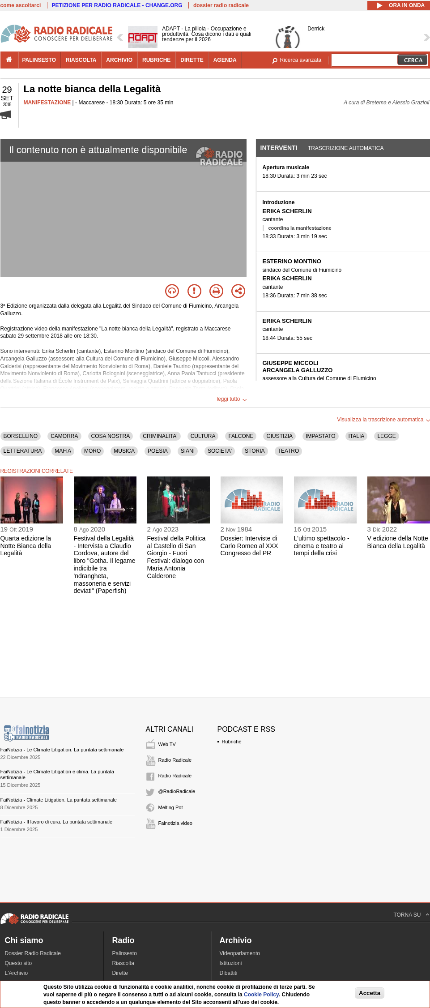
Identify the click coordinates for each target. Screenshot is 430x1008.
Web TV (167, 744)
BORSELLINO (21, 436)
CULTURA (203, 436)
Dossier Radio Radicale (33, 953)
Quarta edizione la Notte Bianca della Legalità (25, 546)
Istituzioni (231, 963)
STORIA (254, 451)
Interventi (279, 147)
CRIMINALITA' (160, 436)
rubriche (156, 60)
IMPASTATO (320, 436)
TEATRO (288, 451)
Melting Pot (170, 807)
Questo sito (18, 963)
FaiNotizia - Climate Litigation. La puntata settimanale (58, 799)
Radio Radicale (175, 760)
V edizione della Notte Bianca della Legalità (397, 542)
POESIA (158, 451)
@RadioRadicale (177, 791)
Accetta (369, 993)
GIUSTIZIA (279, 436)
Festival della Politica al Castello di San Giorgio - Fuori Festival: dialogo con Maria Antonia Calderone (176, 557)
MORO (92, 451)
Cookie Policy (261, 994)
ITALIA (357, 436)
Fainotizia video (175, 823)
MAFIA (63, 451)
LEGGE (386, 436)
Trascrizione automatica (346, 148)
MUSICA (124, 451)
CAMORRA (64, 436)
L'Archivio (16, 973)
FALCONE (240, 436)
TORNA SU (407, 915)
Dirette (120, 973)
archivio (119, 60)
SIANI (188, 451)
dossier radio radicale (221, 5)
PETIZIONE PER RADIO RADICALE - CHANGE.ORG (117, 5)
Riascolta (123, 963)
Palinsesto (124, 953)
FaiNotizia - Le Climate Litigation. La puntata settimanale (62, 749)
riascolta (81, 60)
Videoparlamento (240, 953)
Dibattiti (229, 973)
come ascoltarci (20, 5)
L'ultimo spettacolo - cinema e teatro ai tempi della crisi (321, 546)
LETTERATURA (23, 451)
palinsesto (39, 60)
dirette (191, 60)
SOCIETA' (220, 451)
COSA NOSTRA (110, 436)
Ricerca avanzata (301, 60)
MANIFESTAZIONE (47, 102)
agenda (225, 60)
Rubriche (232, 741)
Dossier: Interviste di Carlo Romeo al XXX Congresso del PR (249, 546)
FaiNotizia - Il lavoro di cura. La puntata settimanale (56, 821)
